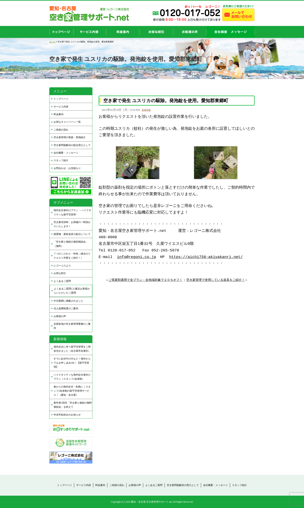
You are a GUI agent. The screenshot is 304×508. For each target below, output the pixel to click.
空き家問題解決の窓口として (183, 485)
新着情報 (146, 110)
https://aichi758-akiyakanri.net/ (206, 257)
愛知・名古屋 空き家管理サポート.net (151, 501)
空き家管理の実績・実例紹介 (70, 137)
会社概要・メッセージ (66, 152)
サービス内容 (61, 106)
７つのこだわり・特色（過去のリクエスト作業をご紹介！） (72, 255)
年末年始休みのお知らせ (67, 414)
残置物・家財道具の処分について (72, 234)
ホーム (52, 42)
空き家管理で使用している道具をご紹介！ (215, 279)
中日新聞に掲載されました (68, 300)
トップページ (61, 98)
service (90, 32)
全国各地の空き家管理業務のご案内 (72, 325)
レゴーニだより (62, 265)
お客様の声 (189, 32)
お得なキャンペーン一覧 (67, 121)
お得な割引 (60, 273)
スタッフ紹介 (61, 160)
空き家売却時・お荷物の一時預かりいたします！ (72, 224)
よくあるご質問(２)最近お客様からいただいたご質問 (72, 290)
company (230, 32)
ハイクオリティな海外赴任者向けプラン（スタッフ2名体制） (72, 376)
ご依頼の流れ (61, 129)
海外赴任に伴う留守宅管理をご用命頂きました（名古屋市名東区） (72, 348)
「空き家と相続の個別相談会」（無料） (71, 243)
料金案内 (58, 114)
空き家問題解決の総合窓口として (72, 145)
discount (156, 32)
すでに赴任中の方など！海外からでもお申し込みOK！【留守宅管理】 (72, 363)
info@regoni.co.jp (136, 257)
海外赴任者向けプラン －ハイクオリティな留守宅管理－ (72, 212)
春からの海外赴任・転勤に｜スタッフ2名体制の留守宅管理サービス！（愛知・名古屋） (72, 391)
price (122, 32)
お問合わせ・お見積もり (67, 168)
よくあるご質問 (62, 281)
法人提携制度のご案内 (66, 308)
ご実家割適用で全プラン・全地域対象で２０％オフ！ (145, 279)
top (61, 32)
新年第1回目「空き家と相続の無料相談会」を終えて (73, 404)
